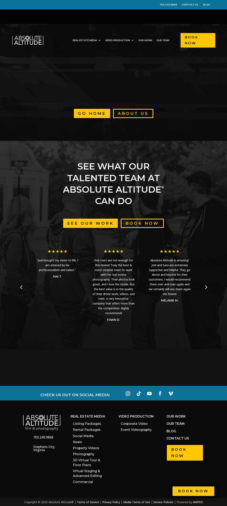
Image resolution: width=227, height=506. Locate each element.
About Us (133, 113)
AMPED (198, 502)
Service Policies (163, 502)
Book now (193, 491)
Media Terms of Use (136, 502)
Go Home (92, 113)
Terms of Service (88, 502)
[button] (206, 287)
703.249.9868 (170, 4)
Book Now (191, 40)
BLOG (206, 4)
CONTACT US (192, 4)
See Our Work (90, 223)
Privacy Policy (111, 502)
